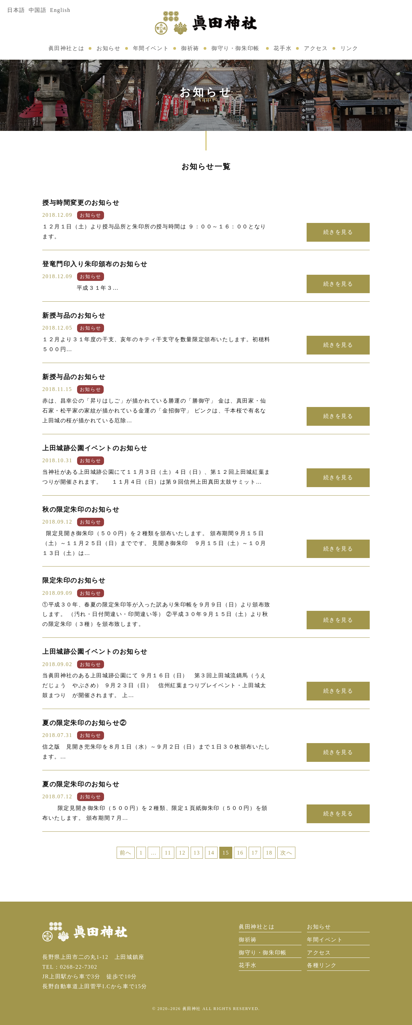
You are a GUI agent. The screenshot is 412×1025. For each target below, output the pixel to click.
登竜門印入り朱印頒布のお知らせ (95, 264)
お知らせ (108, 48)
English (60, 10)
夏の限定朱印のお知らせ (81, 784)
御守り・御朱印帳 (235, 48)
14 (211, 853)
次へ (287, 853)
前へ (125, 853)
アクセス (316, 48)
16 (240, 853)
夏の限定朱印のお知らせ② (84, 722)
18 (269, 853)
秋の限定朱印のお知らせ (81, 509)
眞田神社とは (66, 48)
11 (167, 853)
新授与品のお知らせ (73, 315)
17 (255, 853)
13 (196, 853)
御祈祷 (190, 48)
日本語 (16, 10)
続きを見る (338, 232)
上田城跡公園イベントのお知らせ (95, 448)
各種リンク (322, 965)
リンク (349, 48)
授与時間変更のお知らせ (81, 202)
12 (182, 853)
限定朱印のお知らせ (73, 580)
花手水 (283, 48)
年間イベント (151, 48)
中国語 (38, 10)
